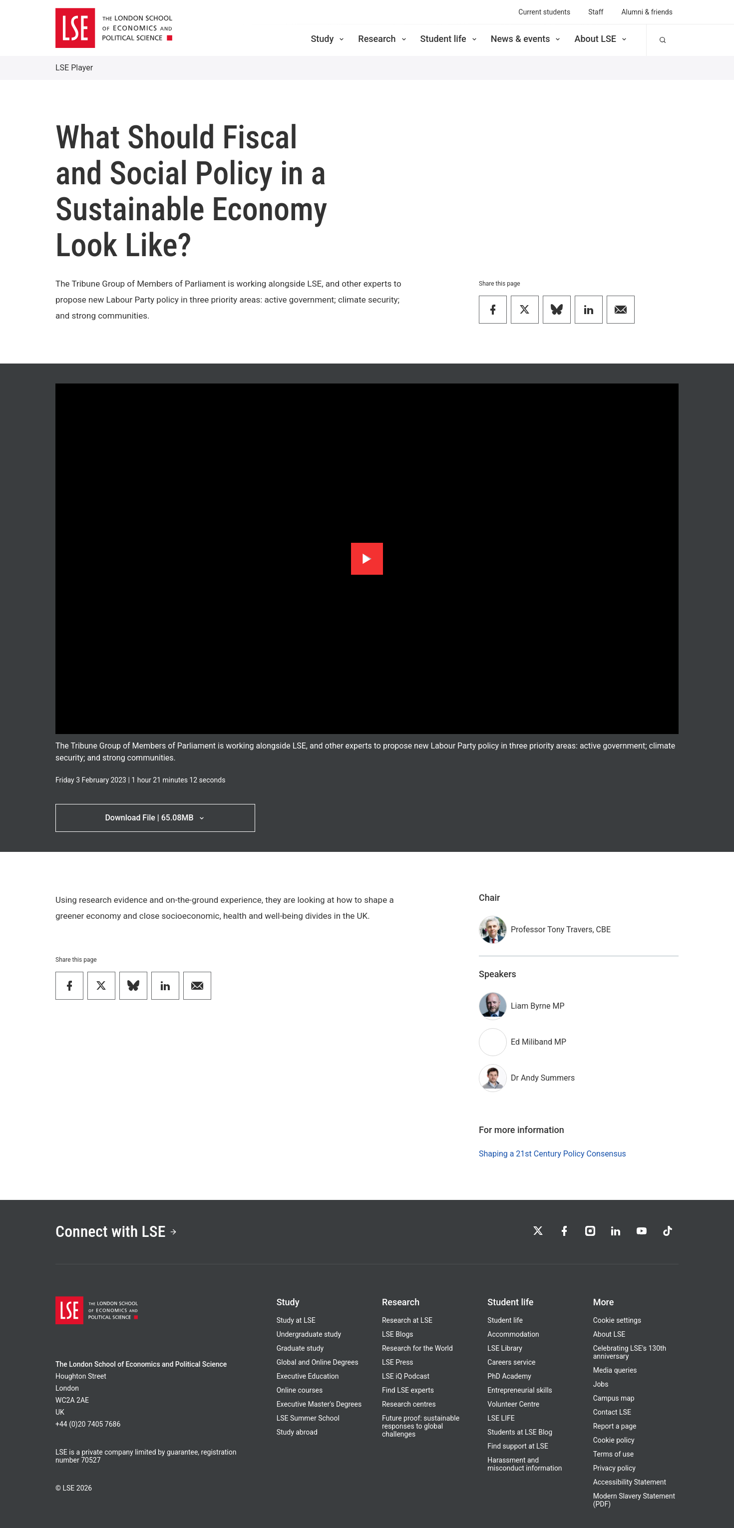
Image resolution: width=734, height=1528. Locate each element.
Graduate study (300, 1348)
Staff (595, 12)
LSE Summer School (308, 1418)
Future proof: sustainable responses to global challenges (420, 1426)
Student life (449, 38)
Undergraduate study (309, 1334)
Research (382, 38)
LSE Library (504, 1348)
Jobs (601, 1384)
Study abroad (297, 1432)
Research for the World (417, 1348)
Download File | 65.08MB (155, 817)
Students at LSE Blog (519, 1432)
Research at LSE (407, 1320)
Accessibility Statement (629, 1482)
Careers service (511, 1362)
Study (328, 38)
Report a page (615, 1426)
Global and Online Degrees (318, 1362)
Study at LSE (296, 1320)
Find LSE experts (408, 1390)
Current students (544, 12)
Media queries (615, 1370)
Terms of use (613, 1454)
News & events (526, 38)
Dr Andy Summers (543, 1078)
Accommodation (513, 1334)
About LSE (601, 38)
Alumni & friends (647, 12)
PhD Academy (509, 1376)
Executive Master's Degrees (319, 1404)
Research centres (409, 1404)
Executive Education (308, 1376)
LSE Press (397, 1362)
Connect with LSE (116, 1231)
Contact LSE (612, 1412)
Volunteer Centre (513, 1404)
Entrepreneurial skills (519, 1390)
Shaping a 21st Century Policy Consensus (552, 1153)
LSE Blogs (397, 1334)
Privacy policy (614, 1468)
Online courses (300, 1390)
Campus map (614, 1398)
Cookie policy (614, 1440)
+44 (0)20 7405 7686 (87, 1424)
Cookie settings (617, 1320)
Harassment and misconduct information (524, 1464)
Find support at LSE (517, 1446)
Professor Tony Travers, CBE (561, 929)
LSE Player (74, 67)
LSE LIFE (500, 1418)
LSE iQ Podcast (405, 1376)
